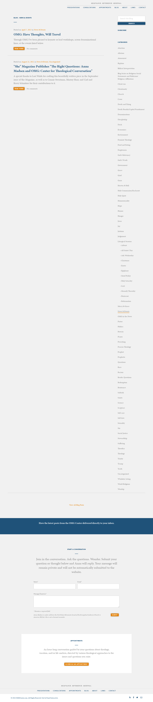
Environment (123, 134)
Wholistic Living (124, 479)
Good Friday (126, 275)
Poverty (120, 331)
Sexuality (121, 423)
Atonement (122, 58)
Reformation (126, 301)
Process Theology (124, 347)
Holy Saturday (126, 280)
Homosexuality (123, 200)
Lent (123, 286)
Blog (117, 7)
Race (119, 367)
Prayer (120, 336)
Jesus (120, 221)
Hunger (121, 216)
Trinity (120, 458)
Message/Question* (40, 594)
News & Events (40, 29)
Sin (119, 428)
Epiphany (125, 270)
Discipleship (122, 119)
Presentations (73, 7)
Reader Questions (124, 377)
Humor (120, 211)
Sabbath (121, 392)
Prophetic (121, 357)
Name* (36, 582)
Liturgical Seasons (125, 241)
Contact (142, 7)
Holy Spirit (122, 195)
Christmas (125, 260)
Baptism (121, 63)
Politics (120, 326)
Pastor (120, 321)
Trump (120, 463)
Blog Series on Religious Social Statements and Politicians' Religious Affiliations (129, 76)
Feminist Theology (125, 139)
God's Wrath (122, 160)
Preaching (121, 341)
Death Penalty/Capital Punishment (131, 109)
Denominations (124, 114)
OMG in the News (125, 316)
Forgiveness (122, 150)
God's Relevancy (124, 155)
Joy (119, 226)
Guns (120, 180)
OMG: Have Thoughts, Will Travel (37, 34)
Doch (120, 124)
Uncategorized (54, 61)
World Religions (124, 484)
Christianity (122, 89)
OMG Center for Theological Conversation (27, 6)
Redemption (122, 382)
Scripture (121, 407)
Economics (122, 129)
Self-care (121, 413)
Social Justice (123, 433)
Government (122, 165)
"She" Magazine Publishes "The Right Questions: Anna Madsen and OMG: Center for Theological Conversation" (53, 68)
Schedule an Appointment (76, 664)
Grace (120, 170)
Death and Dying (124, 104)
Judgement (122, 236)
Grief (120, 175)
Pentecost (125, 296)
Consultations (89, 7)
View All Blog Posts (76, 505)
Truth (120, 468)
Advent (124, 245)
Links (133, 7)
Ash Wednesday (127, 255)
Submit (115, 615)
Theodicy (121, 448)
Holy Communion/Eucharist (129, 190)
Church (121, 94)
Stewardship (122, 438)
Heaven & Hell (123, 185)
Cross (120, 99)
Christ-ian (122, 84)
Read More (19, 48)
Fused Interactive (52, 698)
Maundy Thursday (128, 291)
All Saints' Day (127, 250)
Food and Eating (124, 145)
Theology (121, 453)
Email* (79, 582)
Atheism (121, 53)
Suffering (121, 443)
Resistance (122, 387)
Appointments (105, 7)
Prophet (121, 352)
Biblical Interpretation (126, 68)
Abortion (121, 48)
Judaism (121, 231)
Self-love (121, 418)
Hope (120, 205)
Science (121, 402)
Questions (122, 362)
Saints (120, 397)
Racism (120, 372)
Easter (123, 265)
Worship (121, 489)
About (125, 7)
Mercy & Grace (123, 306)
